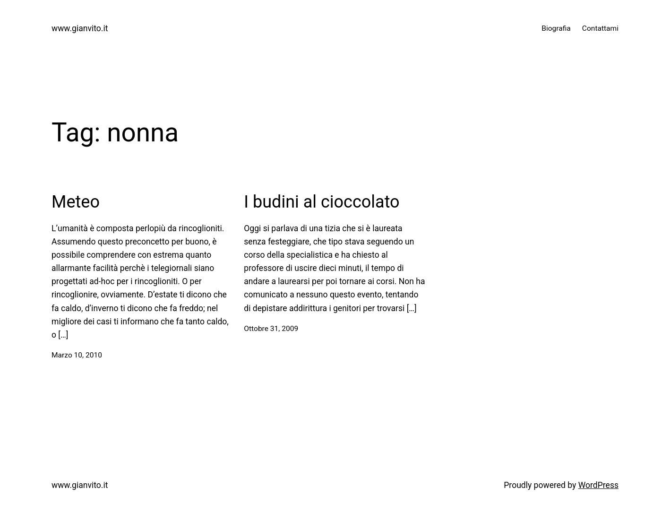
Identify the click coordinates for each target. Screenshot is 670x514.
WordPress (598, 485)
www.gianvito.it (80, 28)
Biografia (556, 28)
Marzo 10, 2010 (77, 355)
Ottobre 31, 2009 (271, 328)
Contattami (600, 28)
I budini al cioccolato (321, 202)
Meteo (76, 202)
